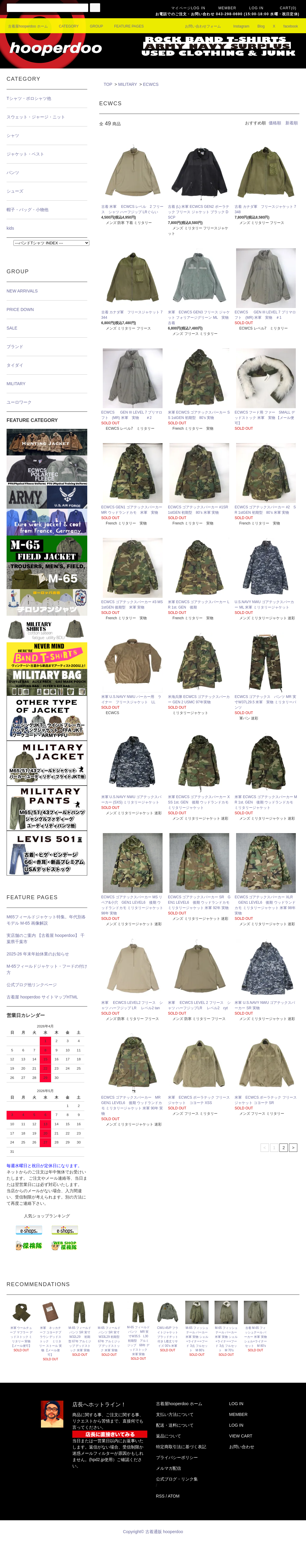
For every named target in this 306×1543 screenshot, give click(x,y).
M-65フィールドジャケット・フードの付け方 (47, 969)
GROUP (93, 26)
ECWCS (151, 84)
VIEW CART (241, 1436)
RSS (160, 1496)
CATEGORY (65, 26)
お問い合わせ (241, 1446)
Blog (257, 26)
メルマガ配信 (168, 1468)
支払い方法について (175, 1414)
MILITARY (127, 84)
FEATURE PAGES (125, 26)
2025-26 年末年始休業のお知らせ (38, 954)
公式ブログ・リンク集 (177, 1479)
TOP (108, 84)
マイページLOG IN (184, 8)
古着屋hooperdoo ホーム (28, 26)
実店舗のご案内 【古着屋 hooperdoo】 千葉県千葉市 (46, 938)
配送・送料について (175, 1425)
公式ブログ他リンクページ (32, 984)
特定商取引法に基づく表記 (181, 1446)
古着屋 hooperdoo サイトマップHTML (42, 997)
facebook (287, 26)
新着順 (291, 123)
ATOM (174, 1496)
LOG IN (253, 8)
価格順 (275, 123)
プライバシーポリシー (177, 1457)
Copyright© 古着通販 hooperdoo (153, 1531)
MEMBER (223, 8)
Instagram (237, 26)
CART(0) (284, 8)
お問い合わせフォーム (199, 26)
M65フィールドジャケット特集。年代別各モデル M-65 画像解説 (46, 920)
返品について (168, 1436)
